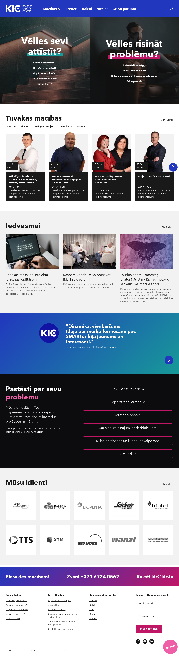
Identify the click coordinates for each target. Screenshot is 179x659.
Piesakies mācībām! (27, 576)
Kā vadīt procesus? (15, 614)
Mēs (91, 609)
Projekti (93, 618)
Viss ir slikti (128, 455)
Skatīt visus (167, 227)
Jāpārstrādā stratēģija (134, 65)
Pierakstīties (149, 628)
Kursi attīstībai (14, 595)
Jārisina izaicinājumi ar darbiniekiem (128, 429)
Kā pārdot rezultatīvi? (45, 73)
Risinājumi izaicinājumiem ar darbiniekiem (62, 615)
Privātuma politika (90, 650)
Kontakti (93, 614)
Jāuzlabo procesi (127, 416)
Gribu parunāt (134, 81)
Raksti (92, 604)
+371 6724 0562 (99, 576)
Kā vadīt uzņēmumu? (45, 62)
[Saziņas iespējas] (170, 647)
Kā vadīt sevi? (45, 84)
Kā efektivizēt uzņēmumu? (61, 629)
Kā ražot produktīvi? (44, 68)
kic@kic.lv (162, 576)
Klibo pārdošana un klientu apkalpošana (134, 75)
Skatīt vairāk (167, 119)
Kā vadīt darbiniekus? (44, 78)
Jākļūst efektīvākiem (134, 70)
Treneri (93, 600)
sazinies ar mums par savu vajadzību (25, 433)
